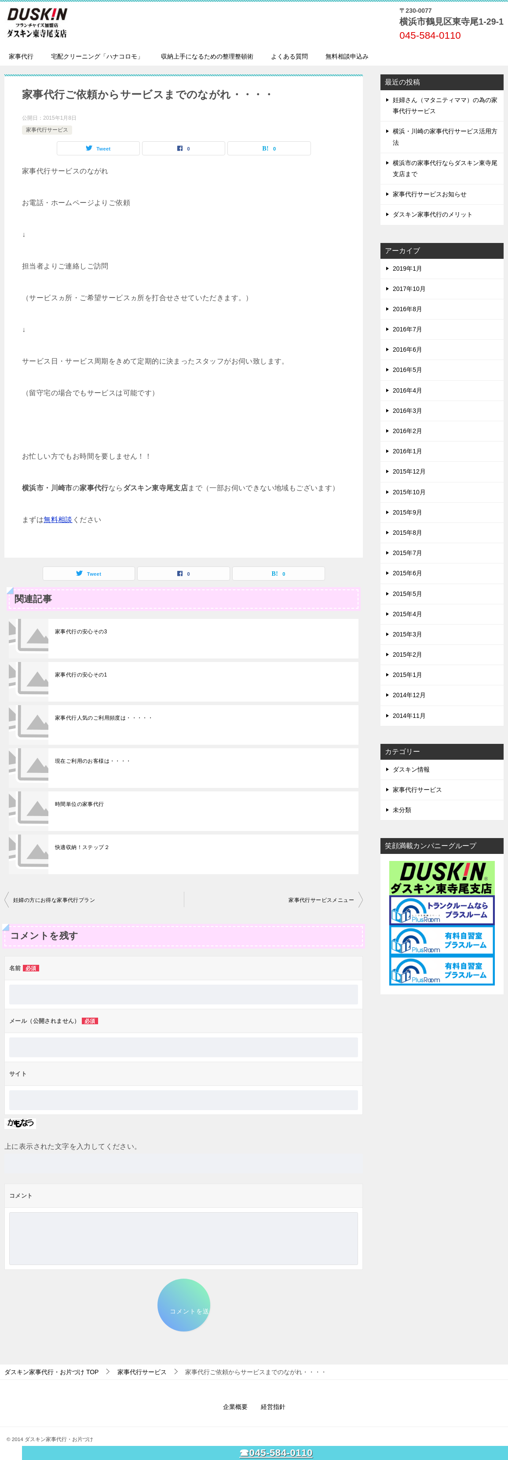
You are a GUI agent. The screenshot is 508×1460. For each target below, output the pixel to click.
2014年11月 (409, 715)
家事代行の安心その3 (81, 632)
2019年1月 (407, 268)
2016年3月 (407, 410)
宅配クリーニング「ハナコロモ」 (97, 56)
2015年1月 (407, 674)
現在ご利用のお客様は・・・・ (93, 761)
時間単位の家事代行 (79, 804)
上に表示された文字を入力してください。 (73, 1146)
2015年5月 (407, 593)
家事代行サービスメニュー (321, 900)
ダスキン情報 (411, 769)
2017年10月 (409, 288)
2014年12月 (409, 695)
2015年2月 (407, 654)
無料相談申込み (347, 56)
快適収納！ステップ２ (82, 847)
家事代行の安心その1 (81, 675)
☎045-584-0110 (276, 1452)
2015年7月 (407, 552)
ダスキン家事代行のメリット (433, 214)
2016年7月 (407, 329)
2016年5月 (407, 369)
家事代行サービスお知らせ (430, 194)
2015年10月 (409, 492)
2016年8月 (407, 309)
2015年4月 (407, 614)
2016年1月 (407, 451)
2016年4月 (407, 390)
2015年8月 (407, 532)
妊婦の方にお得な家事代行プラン (54, 900)
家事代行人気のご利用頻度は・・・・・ (104, 718)
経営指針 (273, 1406)
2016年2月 (407, 430)
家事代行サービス (47, 130)
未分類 (402, 809)
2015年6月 (407, 573)
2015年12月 (409, 471)
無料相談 (58, 519)
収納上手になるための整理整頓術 (207, 56)
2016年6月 (407, 349)
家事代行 (21, 56)
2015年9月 (407, 512)
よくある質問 (289, 56)
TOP (51, 1371)
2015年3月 (407, 634)
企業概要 (235, 1406)
